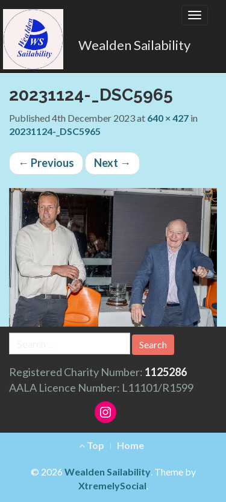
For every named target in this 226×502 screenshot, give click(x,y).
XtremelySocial (112, 485)
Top (91, 445)
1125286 (166, 371)
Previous (46, 162)
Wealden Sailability (134, 45)
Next (112, 162)
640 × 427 (168, 118)
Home (130, 445)
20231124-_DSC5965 (55, 131)
